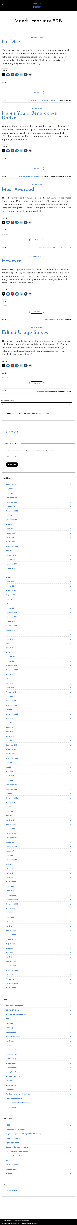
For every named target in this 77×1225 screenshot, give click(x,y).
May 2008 (9, 922)
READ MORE (36, 92)
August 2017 (10, 595)
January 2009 (11, 895)
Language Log (11, 1054)
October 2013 (10, 754)
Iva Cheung (10, 1041)
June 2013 (9, 763)
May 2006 (9, 974)
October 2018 (10, 568)
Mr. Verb (9, 1081)
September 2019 (12, 546)
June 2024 (9, 493)
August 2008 (10, 908)
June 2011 (9, 855)
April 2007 (9, 952)
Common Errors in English (15, 1129)
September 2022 (12, 511)
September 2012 (12, 798)
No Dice (11, 41)
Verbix (8, 1160)
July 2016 (9, 634)
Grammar (22, 176)
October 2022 (10, 506)
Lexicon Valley (11, 1059)
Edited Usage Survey (25, 332)
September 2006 (12, 970)
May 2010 (9, 869)
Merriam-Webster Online (15, 1156)
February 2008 (11, 930)
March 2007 (10, 957)
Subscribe (12, 464)
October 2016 (10, 621)
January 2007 (11, 966)
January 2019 (10, 559)
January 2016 (10, 661)
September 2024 (12, 484)
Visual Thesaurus (12, 1165)
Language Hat (11, 1050)
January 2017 (10, 608)
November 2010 (11, 860)
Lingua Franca (11, 1063)
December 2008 (12, 899)
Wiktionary (10, 1173)
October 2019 (10, 542)
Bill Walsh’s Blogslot (13, 1010)
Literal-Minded (11, 1067)
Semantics (42, 248)
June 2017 (9, 599)
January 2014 (10, 740)
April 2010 (9, 873)
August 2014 (10, 718)
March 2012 (10, 820)
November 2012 (11, 789)
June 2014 (9, 723)
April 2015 (9, 683)
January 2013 (10, 780)
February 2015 (11, 692)
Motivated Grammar (13, 1076)
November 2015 (11, 665)
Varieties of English (33, 176)
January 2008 (11, 935)
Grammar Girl (11, 1032)
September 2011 (11, 846)
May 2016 (9, 643)
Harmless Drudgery (13, 1036)
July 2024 (9, 489)
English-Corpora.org (13, 1138)
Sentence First (11, 1085)
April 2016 (9, 648)
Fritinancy (9, 1028)
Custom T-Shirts (12, 1191)
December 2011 (11, 833)
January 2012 (10, 829)
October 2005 (11, 988)
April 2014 (9, 732)
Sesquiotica (10, 1089)
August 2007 (10, 944)
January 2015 (10, 696)
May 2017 (9, 604)
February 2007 (11, 961)
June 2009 (10, 886)
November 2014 (11, 705)
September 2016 (12, 626)
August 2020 (10, 533)
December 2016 (11, 612)
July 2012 (9, 807)
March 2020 (10, 537)
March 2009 (10, 891)
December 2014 (11, 701)
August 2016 (10, 630)
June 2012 (9, 811)
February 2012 (11, 824)
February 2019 (11, 555)
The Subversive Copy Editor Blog (18, 1094)
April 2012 (9, 816)
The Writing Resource (14, 1098)
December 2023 (11, 498)
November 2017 (11, 590)
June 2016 (9, 639)
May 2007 (9, 948)
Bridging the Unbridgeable (16, 1014)
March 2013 (10, 776)
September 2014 (12, 714)
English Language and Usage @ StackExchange (23, 1134)
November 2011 (11, 838)
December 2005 (12, 983)
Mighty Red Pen (12, 1072)
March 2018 (10, 581)
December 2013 (11, 745)
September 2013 (12, 758)
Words (52, 100)
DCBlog (8, 1019)
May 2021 (9, 524)
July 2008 (9, 913)
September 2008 (12, 904)
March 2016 (10, 652)
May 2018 (9, 577)
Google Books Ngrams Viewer (17, 1147)
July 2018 (9, 573)
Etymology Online (12, 1143)
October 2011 (10, 842)
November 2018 (11, 564)
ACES (8, 1125)
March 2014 (10, 736)
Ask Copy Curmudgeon (14, 1006)
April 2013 (9, 771)
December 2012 (11, 785)
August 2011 (10, 851)
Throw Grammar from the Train (17, 1103)
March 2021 (10, 528)
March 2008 (10, 926)
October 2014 (10, 710)
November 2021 (11, 520)
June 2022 (9, 515)
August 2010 (10, 864)
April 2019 (9, 551)
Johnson (9, 1045)
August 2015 (10, 674)
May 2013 (9, 767)
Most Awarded (18, 189)
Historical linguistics (37, 100)
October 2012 (10, 793)
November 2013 (11, 749)
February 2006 (11, 979)
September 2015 (12, 670)
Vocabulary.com (11, 1169)
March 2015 (10, 687)
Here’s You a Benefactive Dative (29, 115)
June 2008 (10, 917)
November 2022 (11, 502)
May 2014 (9, 727)
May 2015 (9, 679)
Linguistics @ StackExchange (17, 1151)
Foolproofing (10, 1023)
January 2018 (10, 586)
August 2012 (10, 802)
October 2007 (11, 939)
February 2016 (11, 657)
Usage (47, 100)
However (11, 261)
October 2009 (11, 882)
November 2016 (11, 617)
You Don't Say (11, 1107)
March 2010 (10, 877)
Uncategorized (42, 391)
